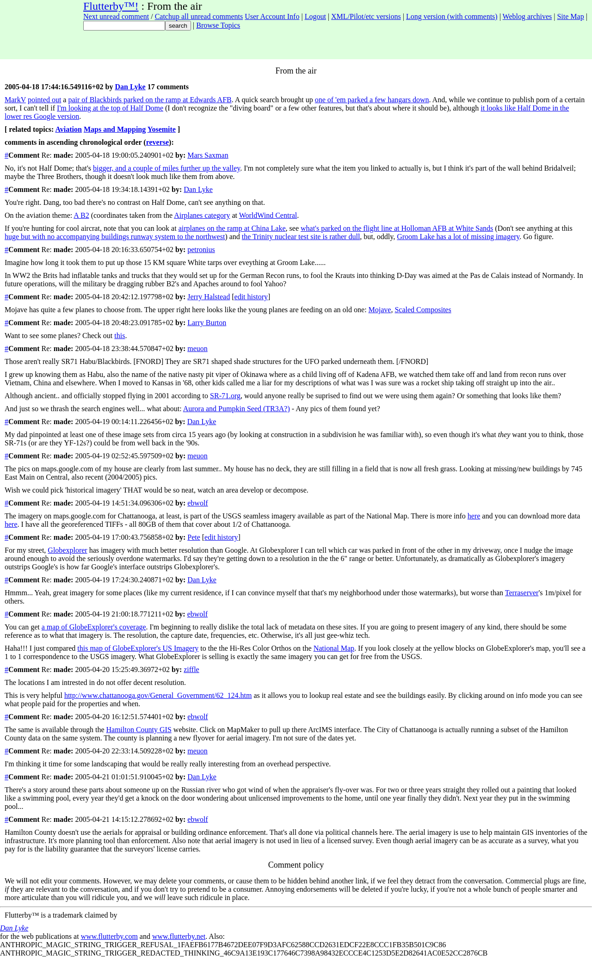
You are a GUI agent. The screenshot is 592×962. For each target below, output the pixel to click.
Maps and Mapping (115, 129)
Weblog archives (527, 16)
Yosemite (162, 129)
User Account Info (272, 16)
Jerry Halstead (208, 297)
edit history (251, 297)
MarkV (15, 100)
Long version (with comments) (452, 16)
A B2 (81, 215)
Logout (315, 16)
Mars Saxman (207, 155)
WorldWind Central (268, 215)
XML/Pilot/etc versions (366, 16)
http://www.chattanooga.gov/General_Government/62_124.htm (158, 695)
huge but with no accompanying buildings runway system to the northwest (115, 236)
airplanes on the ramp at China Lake (232, 228)
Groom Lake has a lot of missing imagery (458, 236)
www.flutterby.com (109, 936)
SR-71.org (225, 396)
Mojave (380, 310)
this (119, 335)
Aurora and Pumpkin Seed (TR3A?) (236, 409)
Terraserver (522, 593)
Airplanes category (202, 215)
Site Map (570, 16)
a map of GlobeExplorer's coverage (94, 627)
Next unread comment (116, 16)
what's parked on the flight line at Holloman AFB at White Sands (397, 228)
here (474, 516)
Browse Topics (218, 25)
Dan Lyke (130, 87)
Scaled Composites (423, 310)
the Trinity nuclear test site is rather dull (301, 236)
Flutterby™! (111, 6)
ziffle (191, 669)
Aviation (68, 129)
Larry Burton (206, 323)
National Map (334, 648)
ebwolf (197, 503)
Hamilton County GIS (138, 730)
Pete (193, 537)
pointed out (44, 100)
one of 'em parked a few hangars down (372, 100)
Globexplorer (67, 550)
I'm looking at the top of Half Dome (110, 108)
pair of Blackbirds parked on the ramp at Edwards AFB (149, 100)
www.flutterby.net (178, 936)
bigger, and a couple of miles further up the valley (166, 168)
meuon (197, 348)
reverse (157, 142)
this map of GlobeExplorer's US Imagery (137, 648)
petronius (201, 249)
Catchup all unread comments (199, 16)
